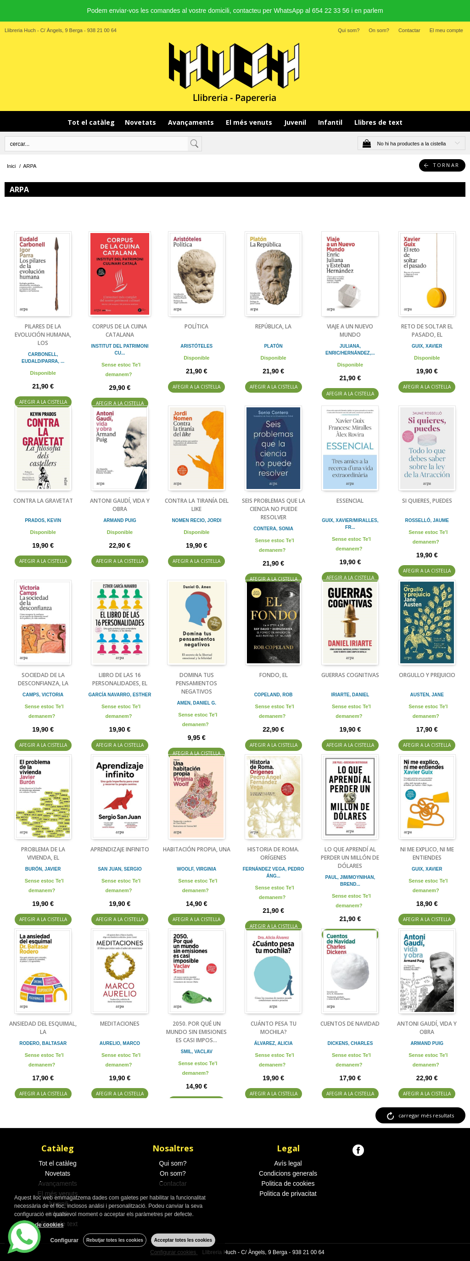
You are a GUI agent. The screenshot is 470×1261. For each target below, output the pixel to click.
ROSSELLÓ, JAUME (427, 520)
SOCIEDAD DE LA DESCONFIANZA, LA (43, 679)
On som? (379, 30)
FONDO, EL (273, 675)
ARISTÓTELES (196, 346)
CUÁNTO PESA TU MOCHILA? (274, 1028)
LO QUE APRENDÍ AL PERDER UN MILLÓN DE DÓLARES (350, 857)
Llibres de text (378, 122)
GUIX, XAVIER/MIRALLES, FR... (350, 524)
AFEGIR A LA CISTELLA (43, 402)
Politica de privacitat (288, 1193)
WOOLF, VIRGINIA (196, 869)
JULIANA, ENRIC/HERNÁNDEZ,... (350, 350)
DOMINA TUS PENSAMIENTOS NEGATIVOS (196, 683)
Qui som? (348, 30)
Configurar (64, 1240)
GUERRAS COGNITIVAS (350, 675)
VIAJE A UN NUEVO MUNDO (350, 330)
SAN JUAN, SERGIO (120, 869)
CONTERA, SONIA (273, 528)
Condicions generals (288, 1173)
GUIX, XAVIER (427, 346)
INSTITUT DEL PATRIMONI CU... (119, 350)
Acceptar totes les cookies (183, 1240)
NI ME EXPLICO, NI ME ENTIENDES (427, 853)
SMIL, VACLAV (197, 1051)
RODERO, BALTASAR (43, 1043)
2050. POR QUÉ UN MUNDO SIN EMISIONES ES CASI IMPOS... (196, 1032)
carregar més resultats (426, 1115)
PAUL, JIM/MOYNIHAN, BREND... (350, 881)
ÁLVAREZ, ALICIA (273, 1043)
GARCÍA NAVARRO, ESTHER (119, 694)
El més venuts (250, 122)
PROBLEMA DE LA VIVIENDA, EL (43, 853)
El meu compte (446, 30)
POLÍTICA (196, 326)
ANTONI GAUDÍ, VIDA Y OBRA (120, 505)
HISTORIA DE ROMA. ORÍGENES (273, 853)
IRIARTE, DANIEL (350, 694)
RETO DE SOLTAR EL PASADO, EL (427, 330)
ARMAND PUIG (119, 520)
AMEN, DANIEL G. (196, 702)
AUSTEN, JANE (427, 694)
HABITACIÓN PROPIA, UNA (196, 849)
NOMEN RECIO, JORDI (196, 520)
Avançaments (192, 122)
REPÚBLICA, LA (273, 326)
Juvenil (296, 122)
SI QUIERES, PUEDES (427, 501)
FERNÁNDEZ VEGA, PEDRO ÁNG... (273, 872)
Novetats (141, 122)
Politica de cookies (288, 1183)
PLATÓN (273, 346)
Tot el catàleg (91, 122)
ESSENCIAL (350, 501)
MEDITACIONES (120, 1024)
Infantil (331, 122)
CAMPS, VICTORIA (42, 694)
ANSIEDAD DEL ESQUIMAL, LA (43, 1028)
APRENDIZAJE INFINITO (119, 849)
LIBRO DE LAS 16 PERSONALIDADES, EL (119, 679)
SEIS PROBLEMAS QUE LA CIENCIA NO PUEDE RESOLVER (273, 509)
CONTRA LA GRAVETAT (43, 501)
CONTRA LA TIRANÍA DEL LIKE (197, 505)
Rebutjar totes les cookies (114, 1240)
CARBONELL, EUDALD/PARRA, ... (43, 358)
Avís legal (288, 1163)
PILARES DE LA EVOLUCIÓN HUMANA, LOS (43, 334)
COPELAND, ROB (273, 694)
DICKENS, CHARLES (350, 1043)
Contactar (409, 30)
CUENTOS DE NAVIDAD (350, 1024)
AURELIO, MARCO (120, 1043)
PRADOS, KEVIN (43, 520)
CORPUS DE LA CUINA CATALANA (119, 330)
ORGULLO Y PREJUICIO (427, 675)
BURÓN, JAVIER (43, 869)
